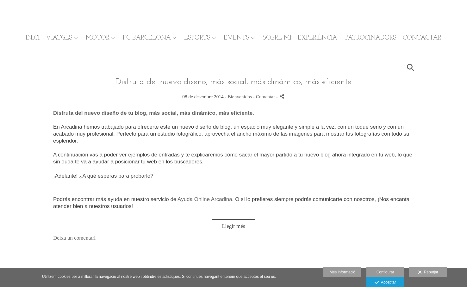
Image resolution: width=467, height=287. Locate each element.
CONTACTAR (422, 38)
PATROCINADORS (370, 38)
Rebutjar (428, 272)
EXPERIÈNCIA (317, 38)
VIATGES (59, 38)
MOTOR (97, 38)
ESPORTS (197, 38)
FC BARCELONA (147, 38)
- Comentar (264, 96)
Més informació (342, 272)
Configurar (385, 272)
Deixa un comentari (74, 238)
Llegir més (233, 226)
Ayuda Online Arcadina (204, 199)
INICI (33, 38)
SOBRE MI (277, 38)
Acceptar (385, 282)
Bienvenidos (239, 96)
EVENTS (236, 38)
